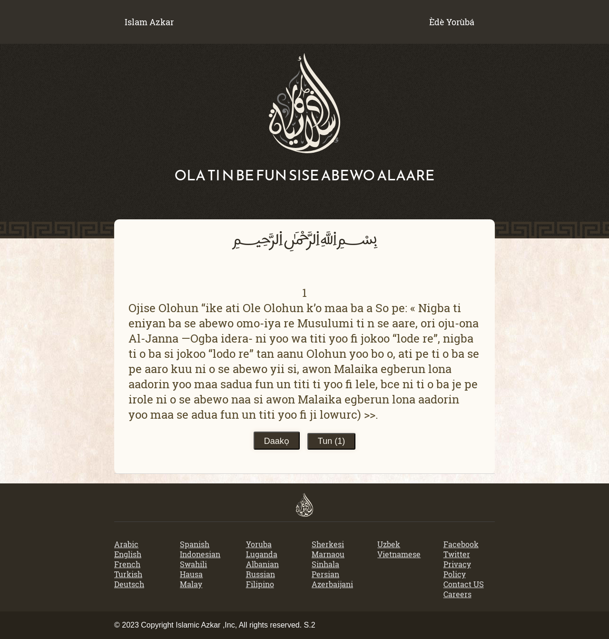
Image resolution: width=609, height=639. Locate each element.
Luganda (261, 554)
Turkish (128, 574)
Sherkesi (328, 544)
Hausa (191, 574)
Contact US (463, 584)
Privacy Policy (457, 569)
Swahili (193, 564)
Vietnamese (399, 554)
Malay (191, 584)
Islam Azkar (149, 22)
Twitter (456, 554)
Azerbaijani (332, 584)
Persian (325, 574)
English (127, 554)
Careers (457, 594)
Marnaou (328, 554)
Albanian (262, 564)
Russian (260, 574)
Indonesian (200, 554)
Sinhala (325, 564)
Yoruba (259, 544)
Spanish (194, 544)
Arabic (126, 544)
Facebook (461, 544)
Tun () (331, 441)
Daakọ (276, 441)
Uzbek (388, 544)
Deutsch (129, 584)
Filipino (260, 584)
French (127, 564)
